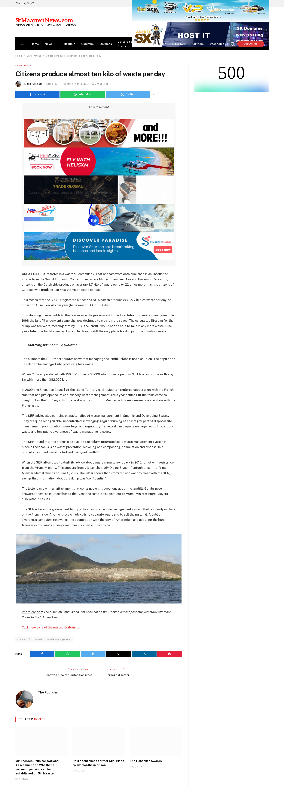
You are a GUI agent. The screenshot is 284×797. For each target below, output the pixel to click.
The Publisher (34, 83)
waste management (59, 639)
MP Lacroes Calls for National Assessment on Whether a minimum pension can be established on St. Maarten (37, 767)
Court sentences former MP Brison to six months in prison (98, 763)
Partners (197, 43)
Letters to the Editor (128, 44)
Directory (179, 43)
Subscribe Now (251, 44)
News (49, 43)
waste (39, 639)
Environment (24, 65)
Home (35, 43)
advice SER (24, 639)
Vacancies (217, 43)
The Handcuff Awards (146, 761)
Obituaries (158, 43)
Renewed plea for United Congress (68, 674)
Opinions (106, 43)
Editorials (68, 43)
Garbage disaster (117, 674)
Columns (87, 43)
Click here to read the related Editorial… (50, 627)
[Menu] (22, 44)
